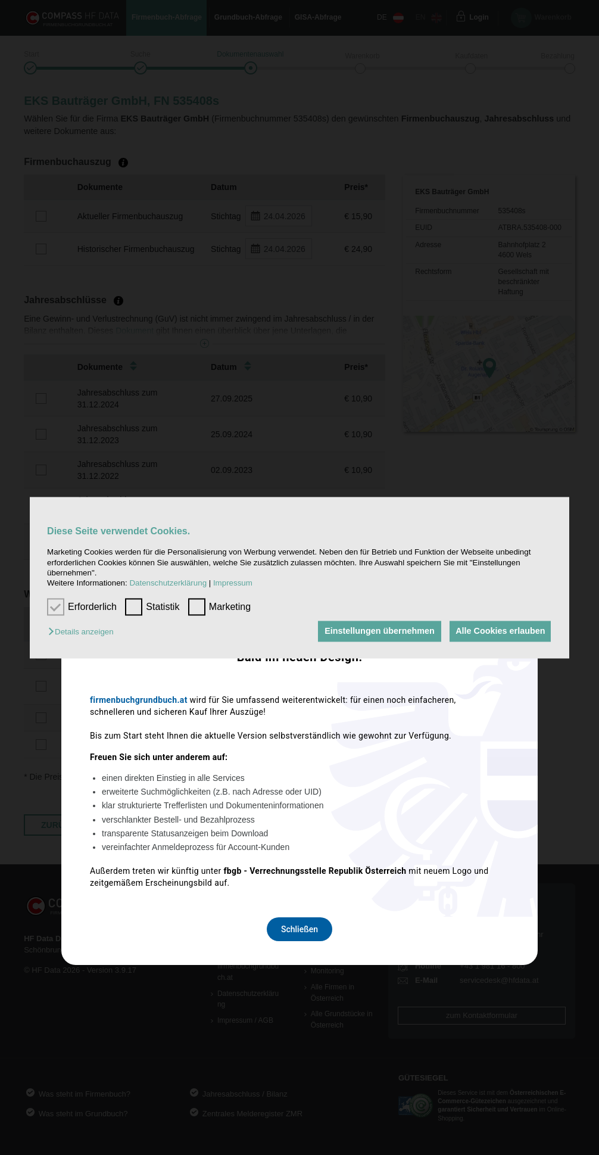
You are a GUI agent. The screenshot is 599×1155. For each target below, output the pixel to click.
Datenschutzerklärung (168, 583)
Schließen (299, 735)
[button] (83, 632)
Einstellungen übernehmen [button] (376, 631)
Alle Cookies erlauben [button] (499, 631)
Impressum (232, 583)
